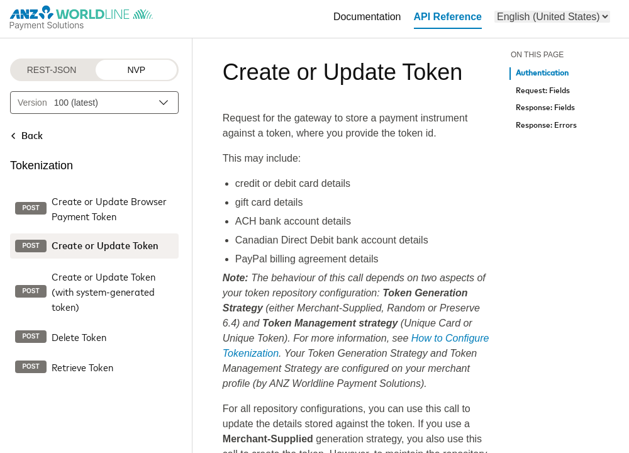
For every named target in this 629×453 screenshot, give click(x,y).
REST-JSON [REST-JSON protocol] (52, 70)
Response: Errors (546, 125)
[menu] (552, 17)
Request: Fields (543, 91)
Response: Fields (545, 108)
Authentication (542, 73)
